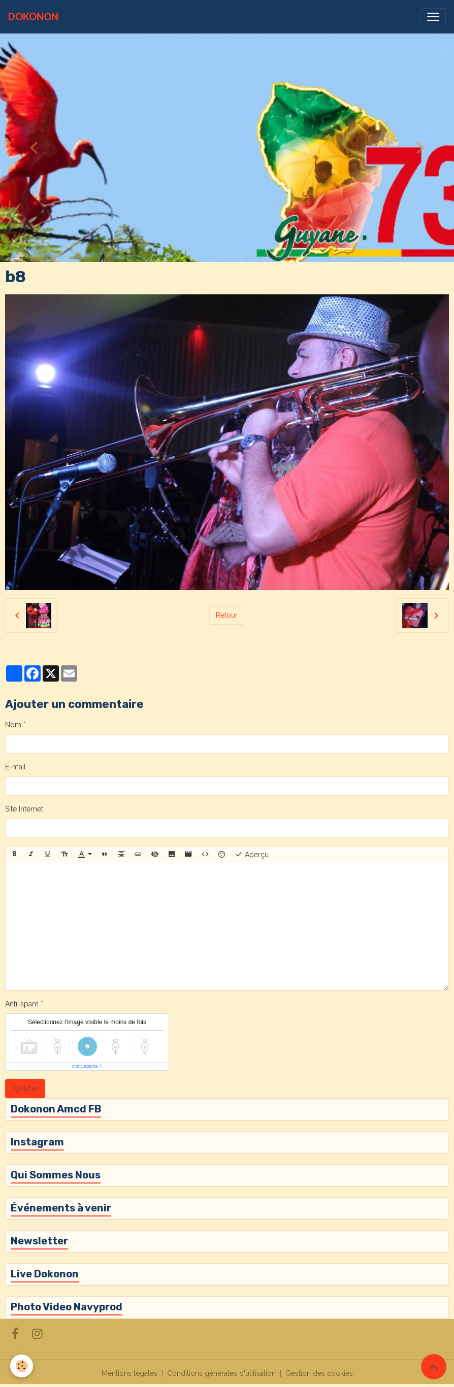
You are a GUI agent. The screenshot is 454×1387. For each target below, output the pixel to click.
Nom (13, 725)
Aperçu (252, 854)
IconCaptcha (85, 1066)
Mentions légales (129, 1373)
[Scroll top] (433, 1366)
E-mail (15, 767)
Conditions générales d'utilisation (221, 1373)
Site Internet (24, 809)
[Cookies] (21, 1366)
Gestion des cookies (319, 1373)
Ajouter (25, 1088)
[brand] (33, 16)
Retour (227, 615)
